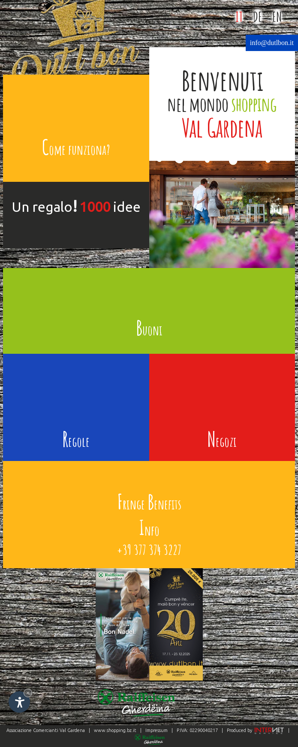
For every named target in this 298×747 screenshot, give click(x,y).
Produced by (255, 730)
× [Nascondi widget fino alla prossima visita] (28, 693)
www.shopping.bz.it (115, 730)
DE (257, 16)
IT (239, 16)
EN (277, 16)
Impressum (156, 730)
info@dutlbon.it (272, 42)
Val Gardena (72, 730)
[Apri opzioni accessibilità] (19, 702)
